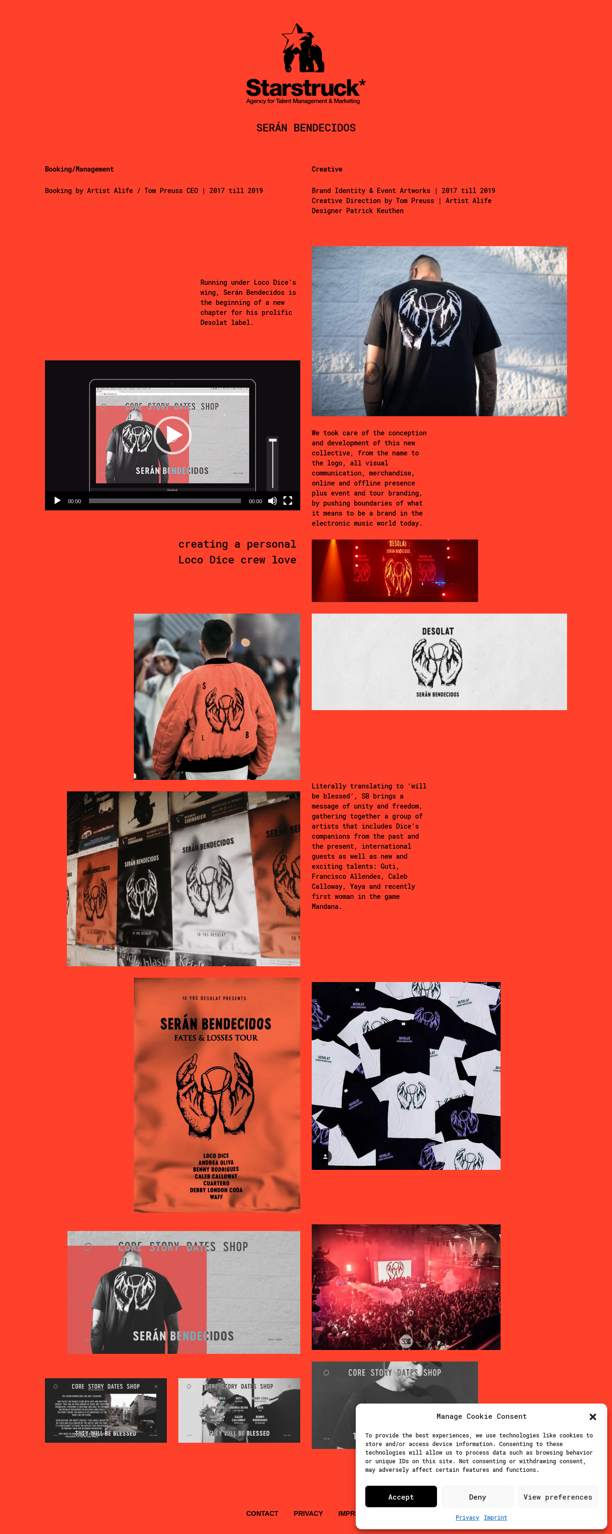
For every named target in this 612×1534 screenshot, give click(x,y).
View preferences (558, 1497)
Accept (401, 1497)
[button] (593, 1416)
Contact (262, 1513)
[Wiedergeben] (57, 501)
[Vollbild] (288, 501)
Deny (477, 1497)
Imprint (495, 1517)
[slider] (165, 500)
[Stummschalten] (272, 501)
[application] (172, 435)
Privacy (467, 1517)
